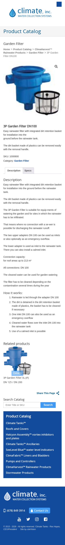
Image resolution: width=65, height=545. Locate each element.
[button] (56, 67)
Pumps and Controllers (20, 461)
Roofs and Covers (17, 429)
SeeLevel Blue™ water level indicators (30, 450)
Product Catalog (22, 49)
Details (17, 373)
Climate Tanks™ (16, 423)
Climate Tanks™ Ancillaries (23, 444)
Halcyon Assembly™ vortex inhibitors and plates (30, 436)
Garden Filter (36, 52)
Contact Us (41, 510)
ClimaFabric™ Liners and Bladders (27, 455)
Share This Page (46, 393)
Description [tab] (13, 170)
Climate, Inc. (34, 12)
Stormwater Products (20, 473)
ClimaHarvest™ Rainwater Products (28, 467)
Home (6, 49)
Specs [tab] (27, 170)
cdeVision (31, 529)
